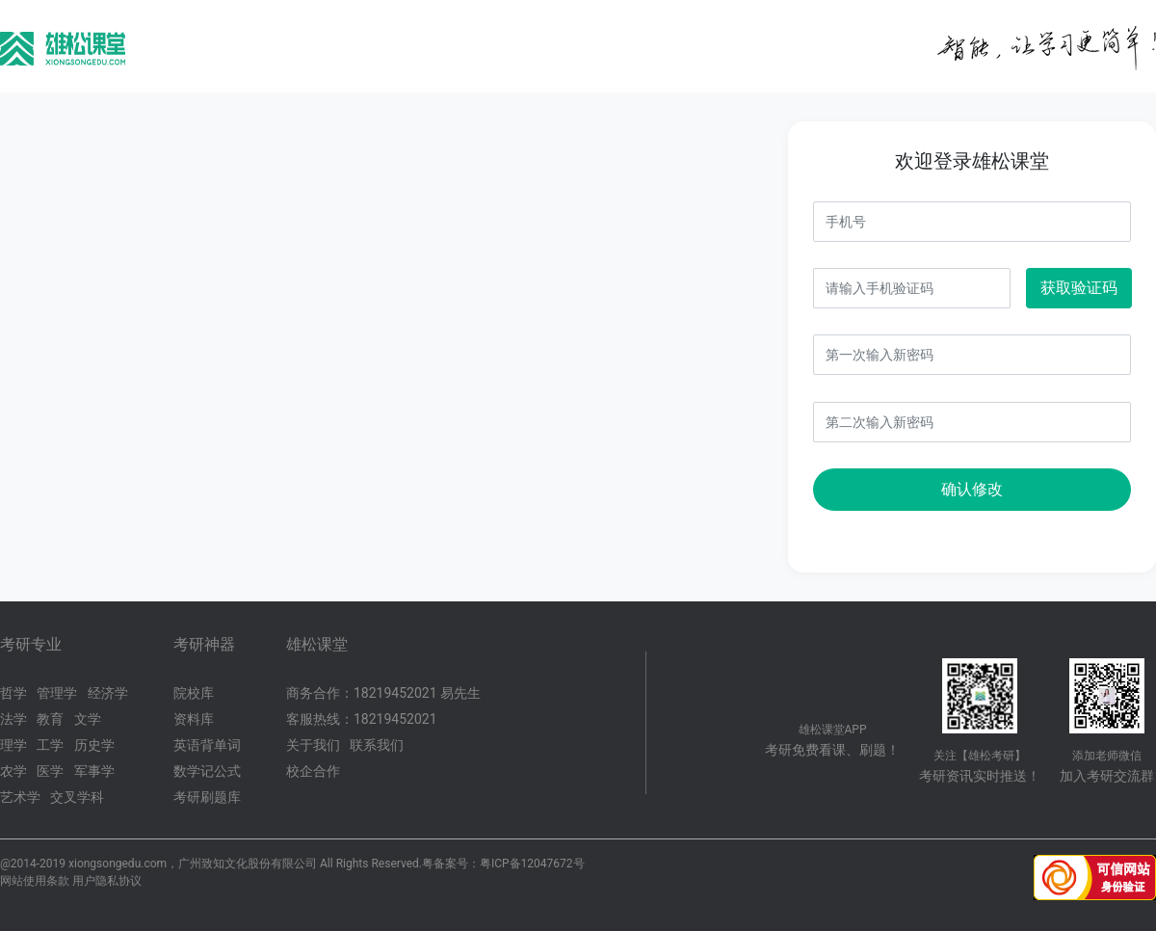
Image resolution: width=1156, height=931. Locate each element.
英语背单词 (207, 745)
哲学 (13, 693)
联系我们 (377, 745)
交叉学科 (77, 797)
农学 (13, 771)
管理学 (57, 693)
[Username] (972, 221)
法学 (13, 719)
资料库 (193, 719)
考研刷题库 (207, 797)
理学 (13, 745)
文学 (87, 719)
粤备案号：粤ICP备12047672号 (503, 863)
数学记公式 (207, 771)
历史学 (94, 745)
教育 (50, 719)
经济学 (108, 693)
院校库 (193, 693)
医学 (50, 771)
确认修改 (972, 489)
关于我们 (313, 745)
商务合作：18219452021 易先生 (383, 693)
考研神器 (204, 644)
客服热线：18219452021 (361, 719)
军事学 (94, 771)
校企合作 (313, 771)
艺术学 (20, 797)
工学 (50, 745)
